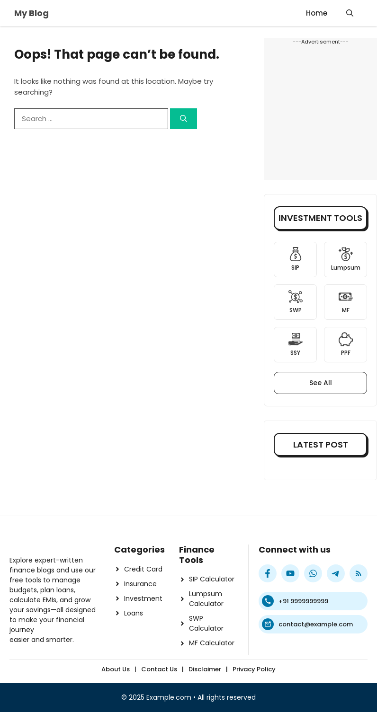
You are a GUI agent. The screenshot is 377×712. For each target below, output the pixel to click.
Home (316, 13)
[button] (350, 13)
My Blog (31, 13)
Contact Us (159, 669)
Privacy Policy (254, 669)
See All (320, 382)
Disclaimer (204, 669)
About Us (115, 669)
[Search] (183, 119)
